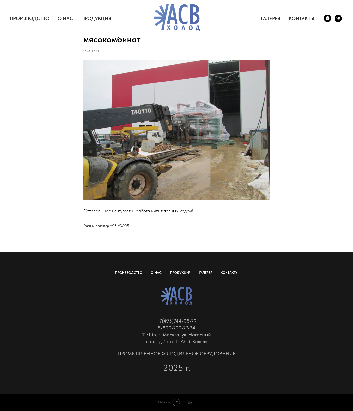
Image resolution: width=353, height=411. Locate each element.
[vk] (338, 18)
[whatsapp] (327, 18)
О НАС (65, 18)
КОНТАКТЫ (301, 18)
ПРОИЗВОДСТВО (29, 18)
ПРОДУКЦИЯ (96, 18)
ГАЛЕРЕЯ (270, 18)
